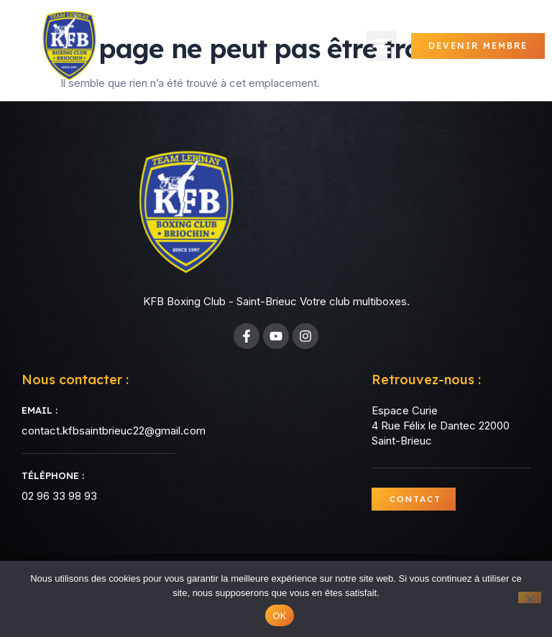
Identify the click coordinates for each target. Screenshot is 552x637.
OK (279, 615)
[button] (382, 46)
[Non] (529, 597)
